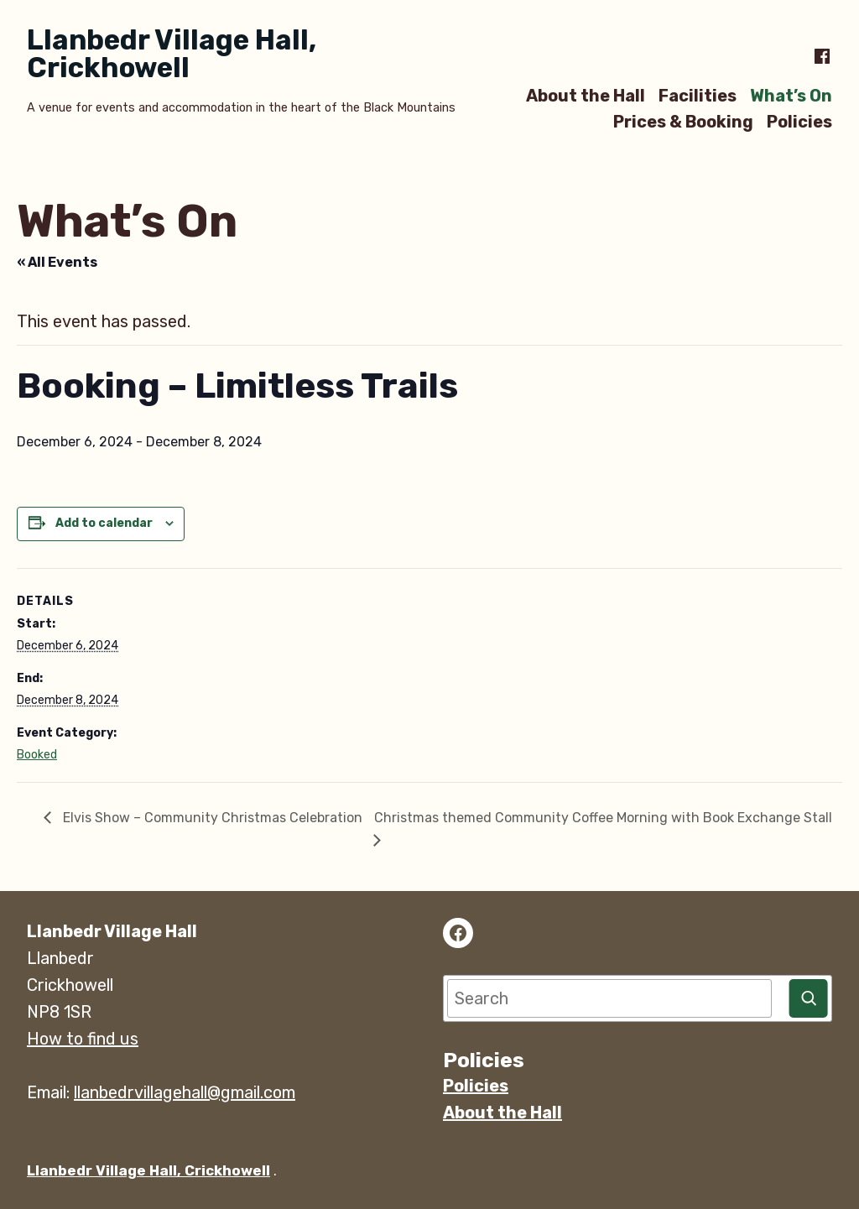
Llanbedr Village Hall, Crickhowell (171, 53)
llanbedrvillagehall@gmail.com (184, 1092)
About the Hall (585, 95)
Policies (799, 122)
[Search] (808, 998)
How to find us (82, 1039)
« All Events (57, 262)
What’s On (791, 95)
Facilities (698, 95)
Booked (37, 755)
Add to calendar (104, 523)
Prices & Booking (683, 122)
